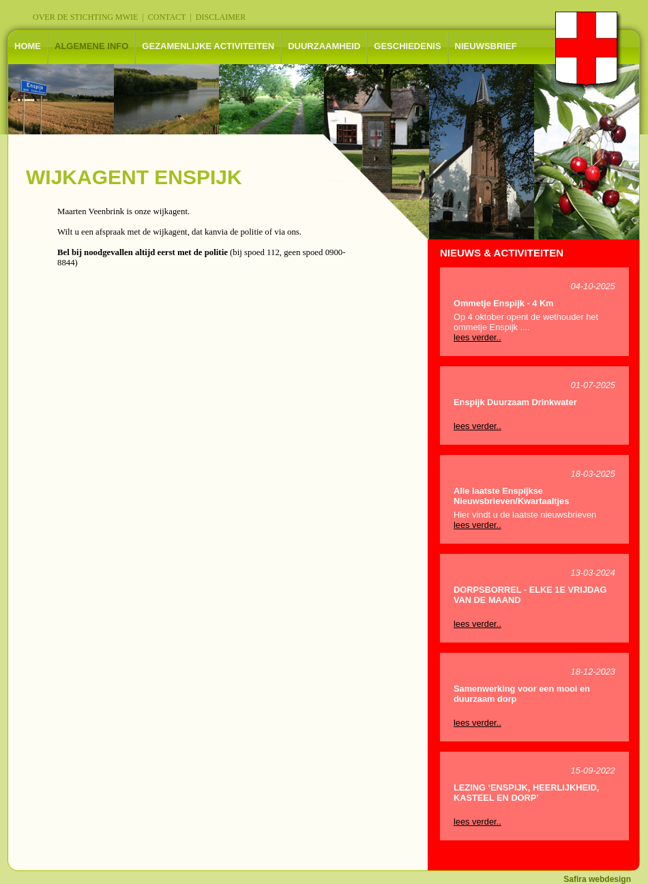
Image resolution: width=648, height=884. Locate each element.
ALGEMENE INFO (91, 46)
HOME (27, 46)
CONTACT (167, 17)
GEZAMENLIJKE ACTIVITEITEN (208, 46)
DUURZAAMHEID (324, 46)
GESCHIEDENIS (407, 46)
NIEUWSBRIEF (486, 46)
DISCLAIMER (221, 17)
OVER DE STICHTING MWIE (85, 17)
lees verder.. (477, 337)
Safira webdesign (597, 879)
